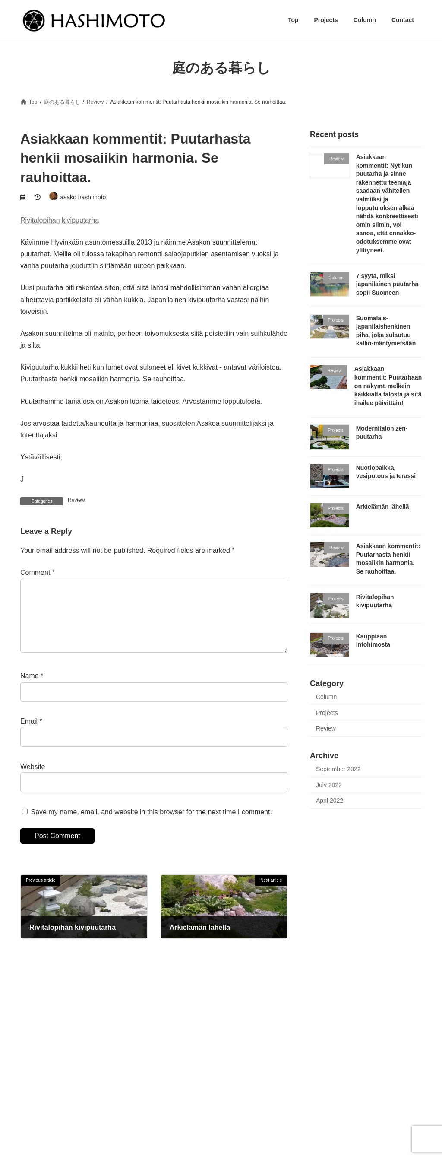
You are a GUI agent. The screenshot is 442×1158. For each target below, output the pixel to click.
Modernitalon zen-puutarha (335, 1122)
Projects (327, 712)
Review (76, 500)
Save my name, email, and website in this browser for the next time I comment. (151, 825)
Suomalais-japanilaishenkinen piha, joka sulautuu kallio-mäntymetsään (360, 1092)
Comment (37, 572)
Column (326, 696)
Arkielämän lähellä (382, 506)
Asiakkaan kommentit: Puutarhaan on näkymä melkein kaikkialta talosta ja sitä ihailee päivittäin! (388, 385)
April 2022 (329, 800)
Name (31, 689)
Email (31, 735)
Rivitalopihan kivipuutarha (59, 220)
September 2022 (338, 769)
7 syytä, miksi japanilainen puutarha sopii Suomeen (387, 284)
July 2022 (329, 784)
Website (32, 780)
